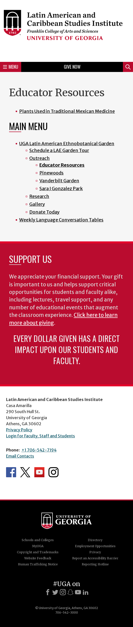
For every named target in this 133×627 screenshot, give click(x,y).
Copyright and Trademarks (38, 552)
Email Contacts (20, 456)
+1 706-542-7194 (39, 450)
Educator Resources (62, 165)
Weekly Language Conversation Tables (61, 220)
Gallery (37, 204)
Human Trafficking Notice (38, 564)
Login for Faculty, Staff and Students (40, 435)
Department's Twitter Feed (25, 472)
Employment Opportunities (95, 546)
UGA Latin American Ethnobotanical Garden (66, 143)
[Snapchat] (70, 592)
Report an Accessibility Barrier (95, 558)
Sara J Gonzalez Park (61, 188)
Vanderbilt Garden (59, 181)
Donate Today (44, 212)
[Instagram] (63, 592)
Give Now (72, 66)
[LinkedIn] (86, 592)
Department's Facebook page (11, 472)
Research (39, 196)
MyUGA (37, 546)
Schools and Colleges (38, 540)
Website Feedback (37, 558)
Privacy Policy (19, 429)
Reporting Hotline (95, 564)
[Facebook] (48, 592)
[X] (55, 592)
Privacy (95, 552)
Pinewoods (51, 173)
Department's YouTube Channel (39, 472)
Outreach (39, 158)
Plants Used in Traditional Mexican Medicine (67, 111)
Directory (95, 540)
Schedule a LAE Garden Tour (59, 150)
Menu (10, 66)
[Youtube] (78, 592)
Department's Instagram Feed (53, 472)
